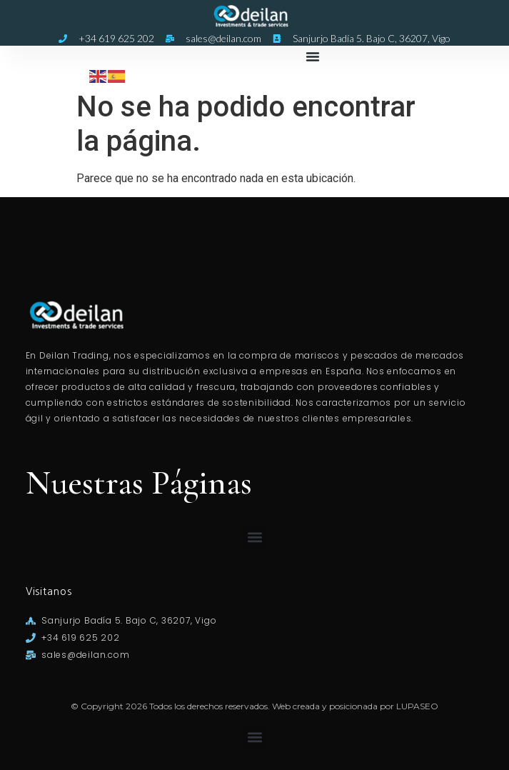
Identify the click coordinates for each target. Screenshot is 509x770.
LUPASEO (417, 706)
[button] (312, 56)
